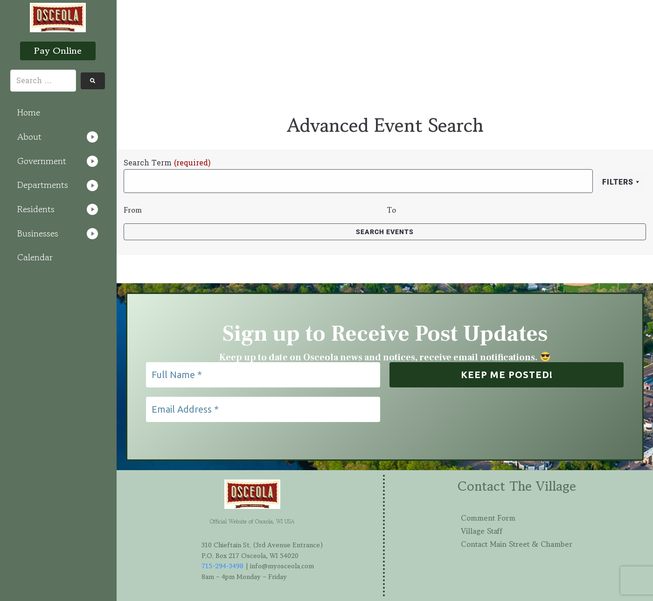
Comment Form (488, 517)
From (133, 209)
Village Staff (481, 531)
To (391, 209)
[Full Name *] (263, 374)
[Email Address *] (263, 409)
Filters (621, 182)
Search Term (167, 163)
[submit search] (93, 80)
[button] (57, 137)
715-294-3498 (222, 566)
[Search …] (43, 81)
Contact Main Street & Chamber (516, 544)
